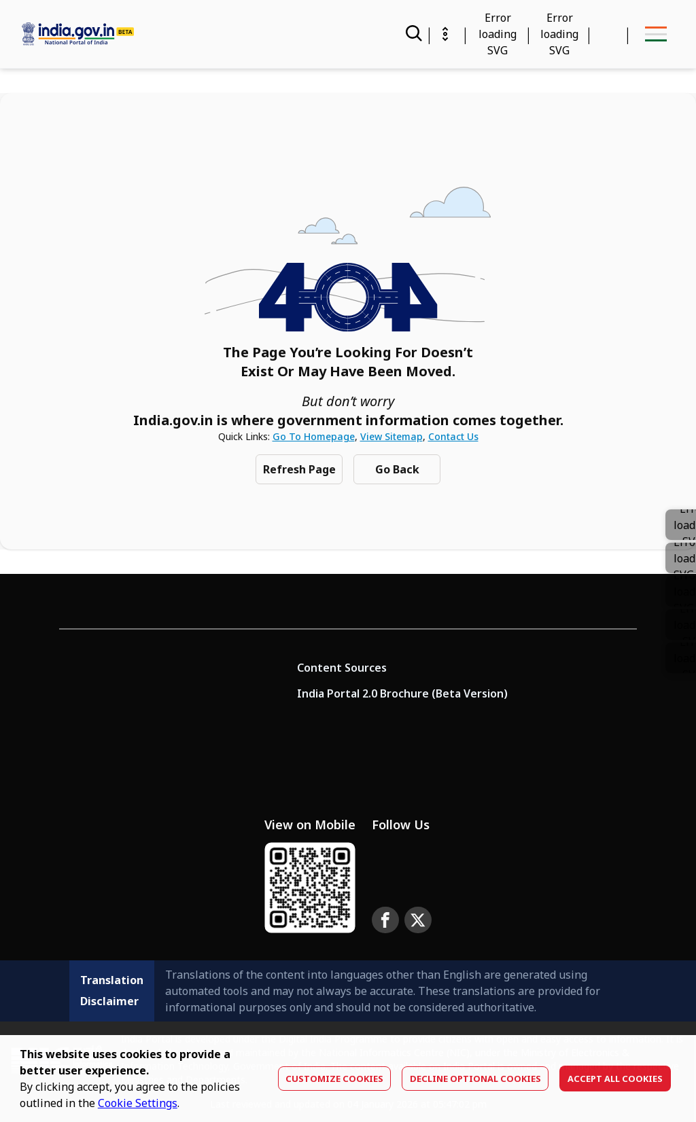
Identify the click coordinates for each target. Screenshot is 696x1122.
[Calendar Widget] (497, 33)
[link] (680, 558)
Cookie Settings (137, 1103)
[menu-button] (655, 34)
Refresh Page (299, 469)
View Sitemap (391, 436)
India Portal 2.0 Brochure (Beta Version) (402, 693)
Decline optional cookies (475, 1078)
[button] (680, 591)
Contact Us (453, 436)
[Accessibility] (559, 34)
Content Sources (342, 667)
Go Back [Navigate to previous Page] (397, 469)
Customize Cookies (334, 1078)
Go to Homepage (314, 436)
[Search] (412, 34)
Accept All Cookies (615, 1078)
